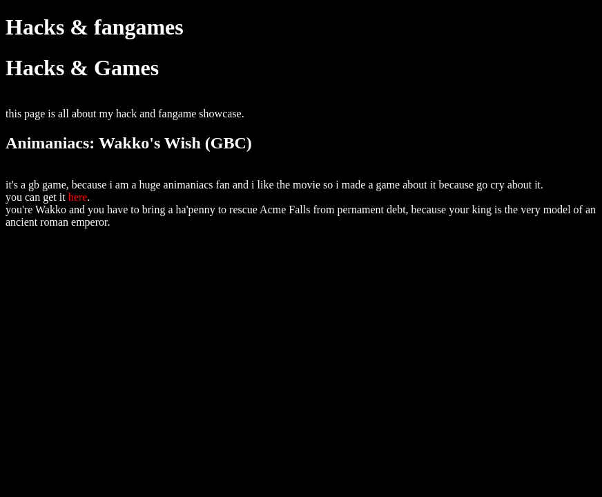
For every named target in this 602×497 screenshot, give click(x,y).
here (78, 197)
